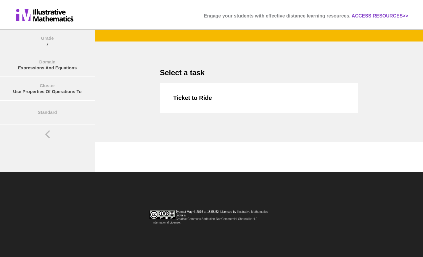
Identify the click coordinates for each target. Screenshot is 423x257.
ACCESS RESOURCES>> (380, 15)
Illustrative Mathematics (252, 211)
